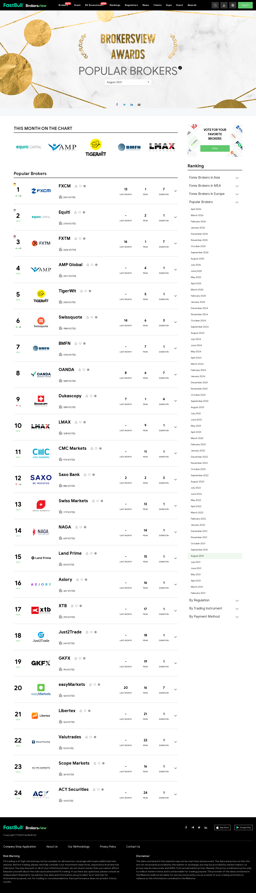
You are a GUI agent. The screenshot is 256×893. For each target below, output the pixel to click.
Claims (157, 5)
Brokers (65, 4)
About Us (52, 846)
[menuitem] (215, 178)
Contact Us (133, 846)
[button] (232, 5)
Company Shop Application (19, 846)
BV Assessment (96, 4)
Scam (77, 5)
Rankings (115, 5)
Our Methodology (78, 846)
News (146, 5)
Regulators (131, 5)
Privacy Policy (108, 846)
